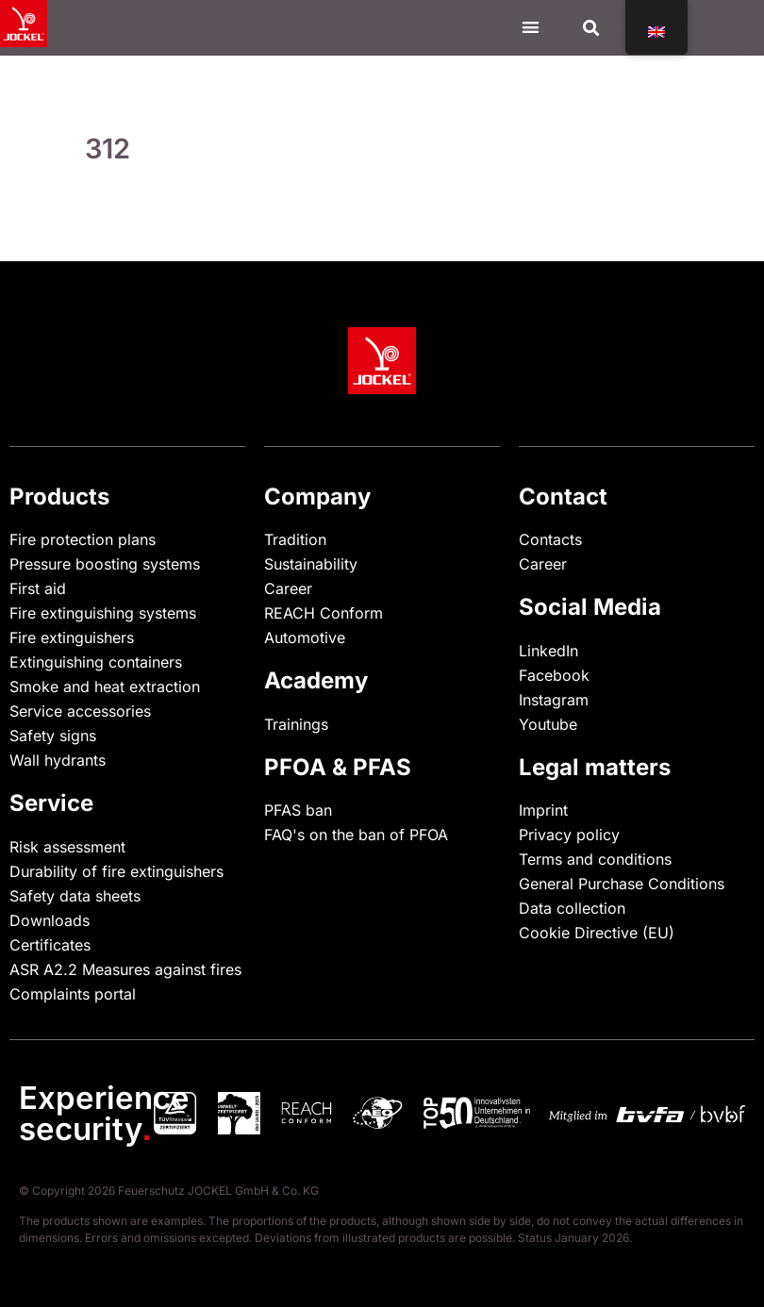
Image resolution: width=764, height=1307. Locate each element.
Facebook (554, 675)
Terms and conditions (595, 859)
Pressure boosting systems (104, 563)
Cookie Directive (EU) (596, 932)
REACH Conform (323, 613)
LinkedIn (548, 650)
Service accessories (80, 711)
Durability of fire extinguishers (116, 871)
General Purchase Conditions (621, 883)
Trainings (296, 724)
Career (288, 588)
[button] (590, 27)
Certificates (50, 944)
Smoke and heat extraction (104, 686)
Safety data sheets (75, 895)
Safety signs (52, 735)
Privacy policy (569, 834)
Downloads (49, 920)
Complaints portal (72, 993)
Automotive (304, 637)
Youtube (548, 724)
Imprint (543, 810)
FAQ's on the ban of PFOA (356, 834)
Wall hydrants (57, 760)
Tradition (295, 539)
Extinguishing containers (95, 662)
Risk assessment (67, 846)
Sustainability (310, 563)
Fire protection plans (82, 539)
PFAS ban (298, 810)
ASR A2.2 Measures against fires (125, 969)
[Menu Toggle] (531, 27)
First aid (37, 588)
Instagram (554, 699)
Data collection (572, 908)
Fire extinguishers (71, 637)
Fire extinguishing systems (102, 613)
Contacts (550, 539)
